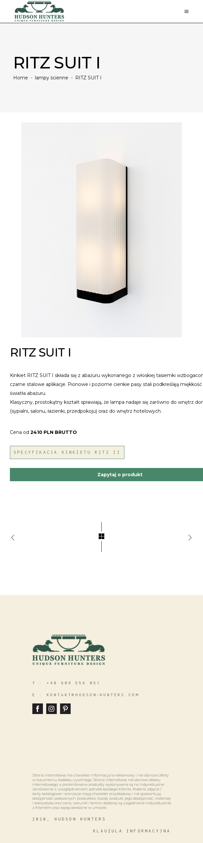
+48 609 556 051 (74, 683)
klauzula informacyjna (132, 830)
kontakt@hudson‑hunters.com (93, 695)
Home (20, 78)
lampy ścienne (51, 78)
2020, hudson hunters (69, 819)
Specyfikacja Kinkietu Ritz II (67, 452)
